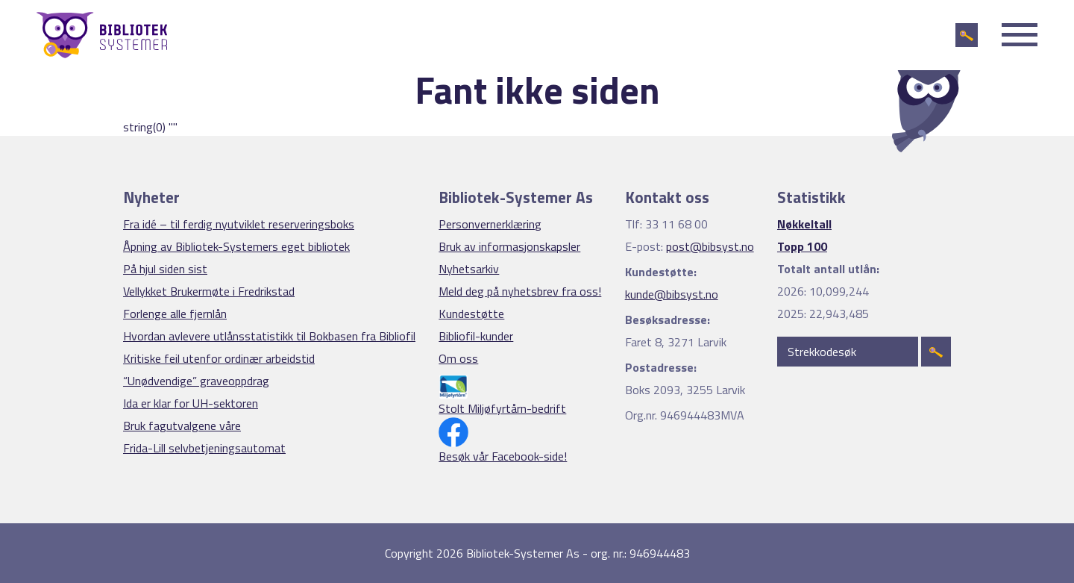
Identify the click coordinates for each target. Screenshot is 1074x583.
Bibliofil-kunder (476, 336)
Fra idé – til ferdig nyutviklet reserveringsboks (238, 224)
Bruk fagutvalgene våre (182, 425)
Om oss (458, 358)
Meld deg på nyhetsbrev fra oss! (520, 291)
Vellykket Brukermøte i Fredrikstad (209, 291)
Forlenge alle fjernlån (175, 313)
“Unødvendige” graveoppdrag (196, 381)
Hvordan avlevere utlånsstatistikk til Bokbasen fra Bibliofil (269, 336)
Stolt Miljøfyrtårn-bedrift (502, 408)
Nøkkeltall (804, 224)
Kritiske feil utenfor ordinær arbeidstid (219, 358)
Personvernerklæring (490, 224)
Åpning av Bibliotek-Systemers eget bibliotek (236, 246)
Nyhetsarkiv (469, 269)
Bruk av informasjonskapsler (509, 246)
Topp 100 (802, 246)
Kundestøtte (471, 313)
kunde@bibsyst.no (671, 294)
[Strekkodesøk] (847, 352)
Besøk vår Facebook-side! (503, 456)
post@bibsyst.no (710, 246)
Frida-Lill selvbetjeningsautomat (204, 448)
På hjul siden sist (165, 269)
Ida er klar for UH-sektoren (190, 403)
